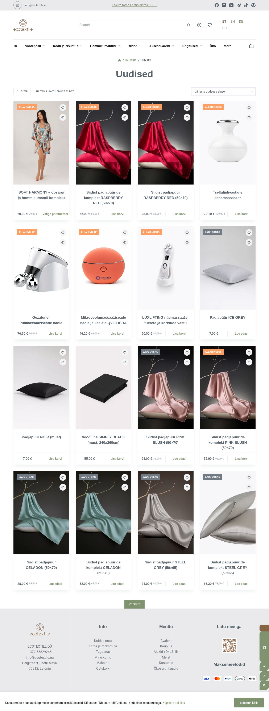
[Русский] (224, 28)
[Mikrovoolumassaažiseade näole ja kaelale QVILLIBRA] (104, 268)
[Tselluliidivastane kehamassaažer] (228, 143)
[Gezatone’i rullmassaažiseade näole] (41, 268)
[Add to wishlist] (62, 107)
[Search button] (189, 25)
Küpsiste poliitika (174, 702)
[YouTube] (231, 5)
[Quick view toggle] (62, 117)
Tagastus (103, 652)
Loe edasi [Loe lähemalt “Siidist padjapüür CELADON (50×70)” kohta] (55, 584)
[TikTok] (246, 5)
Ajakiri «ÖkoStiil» (166, 652)
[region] (134, 701)
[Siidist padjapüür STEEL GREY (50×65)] (166, 512)
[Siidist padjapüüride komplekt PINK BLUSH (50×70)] (228, 387)
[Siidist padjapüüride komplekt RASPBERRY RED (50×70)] (104, 143)
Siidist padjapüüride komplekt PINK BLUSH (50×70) (227, 442)
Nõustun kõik (249, 702)
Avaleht (166, 641)
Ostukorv (103, 668)
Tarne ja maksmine (103, 646)
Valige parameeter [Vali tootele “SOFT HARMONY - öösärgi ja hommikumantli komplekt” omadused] (55, 214)
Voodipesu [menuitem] (36, 45)
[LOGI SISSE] (199, 25)
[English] (233, 21)
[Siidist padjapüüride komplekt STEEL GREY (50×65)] (228, 512)
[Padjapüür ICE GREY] (228, 268)
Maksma (102, 663)
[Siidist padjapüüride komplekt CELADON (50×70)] (104, 512)
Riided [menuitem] (135, 45)
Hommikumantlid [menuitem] (105, 45)
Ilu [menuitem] (15, 46)
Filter (22, 91)
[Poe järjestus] (223, 91)
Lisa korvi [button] (117, 214)
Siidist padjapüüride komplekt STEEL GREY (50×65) (227, 567)
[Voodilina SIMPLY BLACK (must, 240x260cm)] (104, 387)
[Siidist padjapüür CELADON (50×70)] (41, 512)
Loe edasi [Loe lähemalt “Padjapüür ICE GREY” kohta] (241, 333)
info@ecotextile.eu (36, 5)
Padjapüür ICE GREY (227, 317)
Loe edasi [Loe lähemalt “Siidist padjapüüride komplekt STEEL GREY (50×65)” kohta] (241, 584)
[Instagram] (224, 5)
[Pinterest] (253, 5)
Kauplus (166, 646)
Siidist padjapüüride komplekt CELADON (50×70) (103, 567)
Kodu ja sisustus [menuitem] (68, 45)
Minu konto (103, 657)
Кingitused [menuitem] (192, 45)
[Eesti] (224, 21)
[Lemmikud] (210, 25)
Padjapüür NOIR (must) (41, 437)
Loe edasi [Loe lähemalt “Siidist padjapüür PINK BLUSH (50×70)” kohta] (179, 459)
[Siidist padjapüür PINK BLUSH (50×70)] (166, 387)
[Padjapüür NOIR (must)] (41, 387)
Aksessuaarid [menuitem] (162, 45)
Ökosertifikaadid (166, 668)
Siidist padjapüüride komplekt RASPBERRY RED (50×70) (103, 197)
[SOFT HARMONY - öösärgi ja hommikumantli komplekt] (41, 143)
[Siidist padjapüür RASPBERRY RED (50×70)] (166, 143)
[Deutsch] (241, 21)
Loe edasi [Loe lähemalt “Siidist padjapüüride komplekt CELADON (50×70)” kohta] (117, 584)
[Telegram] (239, 5)
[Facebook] (217, 5)
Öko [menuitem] (213, 46)
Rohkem (134, 604)
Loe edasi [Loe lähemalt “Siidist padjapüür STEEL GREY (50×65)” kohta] (179, 584)
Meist (166, 657)
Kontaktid (166, 663)
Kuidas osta (103, 641)
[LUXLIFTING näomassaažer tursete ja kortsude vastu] (166, 268)
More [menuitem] (230, 45)
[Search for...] (130, 25)
